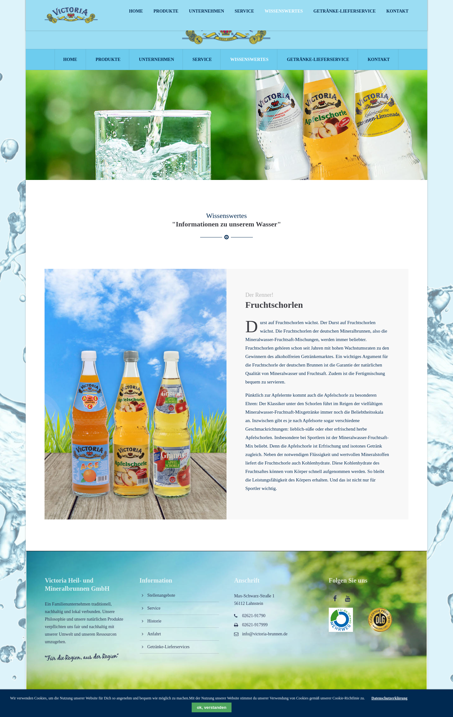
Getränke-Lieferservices (168, 648)
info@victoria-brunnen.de (265, 635)
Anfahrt (154, 635)
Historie (154, 623)
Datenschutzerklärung (389, 698)
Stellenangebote (161, 597)
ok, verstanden (211, 707)
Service (154, 610)
